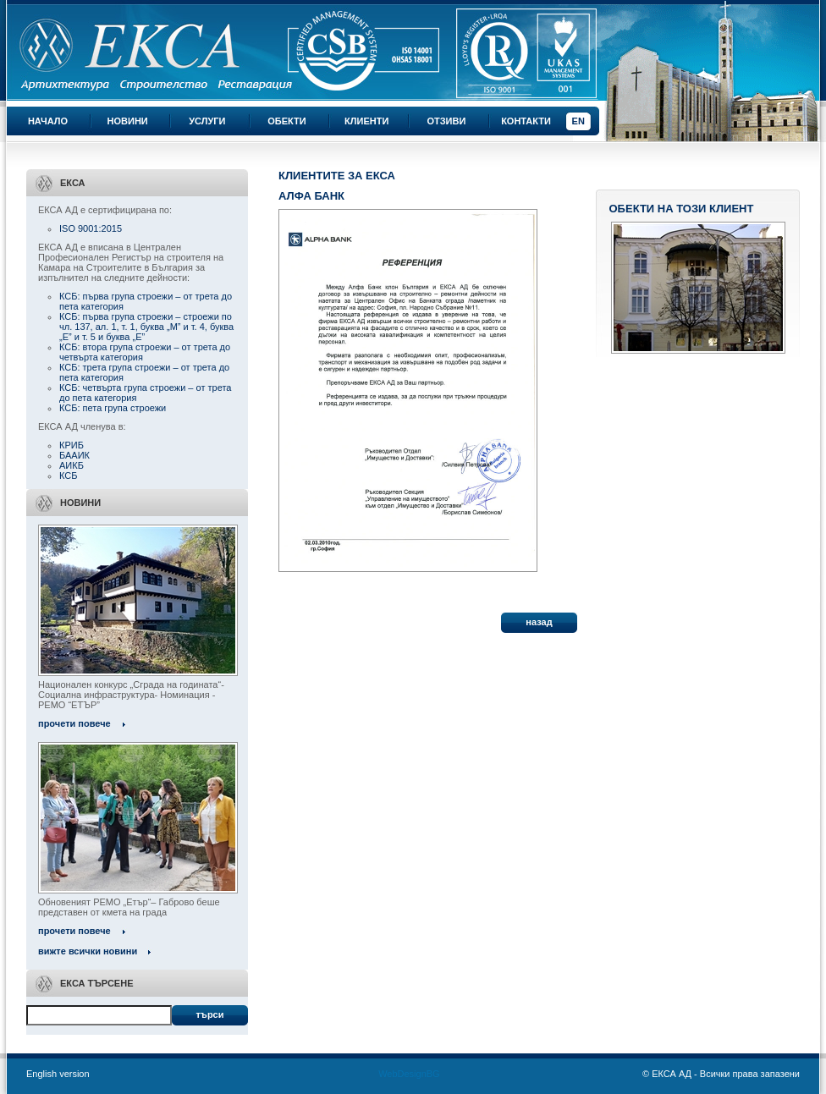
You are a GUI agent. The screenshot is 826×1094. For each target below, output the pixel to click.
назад (539, 622)
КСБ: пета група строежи (112, 408)
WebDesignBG (409, 1074)
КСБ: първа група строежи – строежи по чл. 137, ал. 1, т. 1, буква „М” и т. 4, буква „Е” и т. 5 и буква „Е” (146, 326)
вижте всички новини (87, 951)
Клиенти (366, 121)
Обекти (286, 121)
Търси (209, 1014)
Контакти (526, 121)
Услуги (207, 121)
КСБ (68, 475)
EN (578, 121)
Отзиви (446, 121)
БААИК (74, 455)
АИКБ (71, 465)
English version (58, 1074)
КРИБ (71, 445)
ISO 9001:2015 (90, 228)
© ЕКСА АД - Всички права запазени (721, 1074)
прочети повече (74, 723)
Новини (127, 121)
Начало (48, 121)
